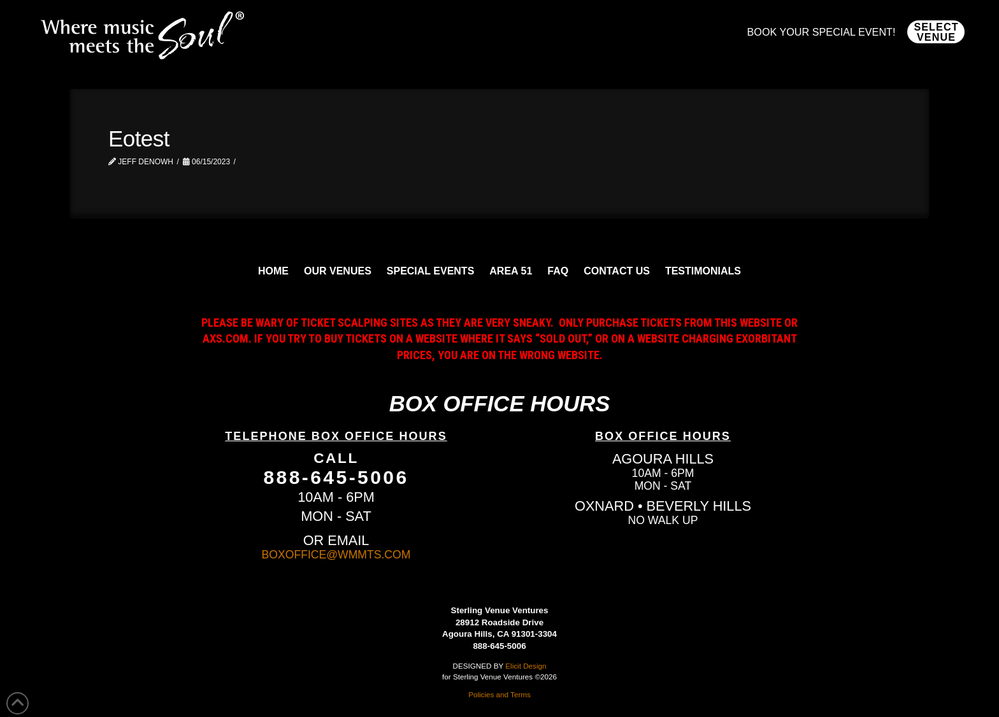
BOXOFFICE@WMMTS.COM (336, 554)
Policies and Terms (499, 694)
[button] (936, 31)
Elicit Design (525, 666)
